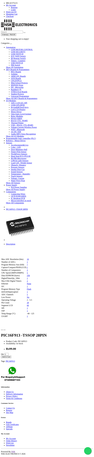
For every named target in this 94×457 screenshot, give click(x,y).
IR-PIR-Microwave (18, 158)
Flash (29, 289)
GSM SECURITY (18, 52)
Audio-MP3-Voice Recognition (23, 134)
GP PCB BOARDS (18, 196)
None (29, 284)
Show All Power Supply (15, 189)
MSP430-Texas (17, 85)
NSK (13, 452)
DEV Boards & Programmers (17, 69)
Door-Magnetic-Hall (19, 149)
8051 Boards (16, 72)
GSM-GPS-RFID (18, 105)
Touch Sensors (17, 176)
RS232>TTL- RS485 (19, 121)
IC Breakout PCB (18, 198)
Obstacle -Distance (18, 165)
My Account (11, 439)
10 (28, 259)
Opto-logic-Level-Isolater (21, 114)
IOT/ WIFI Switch (18, 56)
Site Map (9, 412)
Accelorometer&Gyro (19, 145)
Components (11, 192)
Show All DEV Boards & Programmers (21, 98)
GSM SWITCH (17, 54)
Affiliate (9, 427)
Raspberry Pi (16, 89)
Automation (10, 47)
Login (13, 10)
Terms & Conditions (14, 398)
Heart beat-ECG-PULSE (21, 156)
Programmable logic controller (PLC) (21, 138)
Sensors (9, 143)
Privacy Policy (12, 396)
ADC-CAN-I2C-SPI (19, 103)
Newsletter (10, 445)
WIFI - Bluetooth (18, 129)
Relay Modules (17, 116)
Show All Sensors (13, 183)
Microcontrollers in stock (21, 201)
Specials (9, 429)
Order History (11, 441)
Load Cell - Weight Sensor (21, 163)
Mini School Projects (19, 83)
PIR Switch (15, 65)
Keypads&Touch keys (20, 107)
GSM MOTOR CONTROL (22, 50)
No (28, 297)
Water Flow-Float (18, 181)
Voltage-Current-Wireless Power (24, 127)
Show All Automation (14, 67)
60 (28, 305)
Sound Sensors (17, 172)
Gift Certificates (12, 424)
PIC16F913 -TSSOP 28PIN (17, 209)
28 (28, 303)
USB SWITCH (17, 63)
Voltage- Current (17, 178)
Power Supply (11, 185)
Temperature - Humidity (20, 174)
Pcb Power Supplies (19, 187)
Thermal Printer (17, 123)
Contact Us (10, 408)
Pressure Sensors (17, 167)
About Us (10, 392)
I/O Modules (11, 101)
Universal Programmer (20, 96)
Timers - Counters (18, 61)
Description (10, 244)
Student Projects (17, 94)
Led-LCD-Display (18, 109)
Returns (9, 410)
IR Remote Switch (18, 58)
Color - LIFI (16, 147)
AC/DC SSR (16, 132)
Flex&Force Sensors (19, 154)
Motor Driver (16, 112)
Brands (9, 422)
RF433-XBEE (16, 118)
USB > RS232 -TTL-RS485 (22, 125)
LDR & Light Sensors (19, 161)
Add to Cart (6, 357)
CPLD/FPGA (16, 81)
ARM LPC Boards (18, 76)
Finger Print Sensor (18, 152)
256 (28, 275)
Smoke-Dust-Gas (18, 169)
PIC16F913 (10, 361)
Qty (2, 354)
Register (14, 7)
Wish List (10, 443)
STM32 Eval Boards (19, 92)
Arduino (14, 74)
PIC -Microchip (17, 87)
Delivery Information (14, 394)
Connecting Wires (18, 194)
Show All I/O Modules (15, 136)
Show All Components (15, 203)
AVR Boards (16, 78)
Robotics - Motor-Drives (16, 141)
